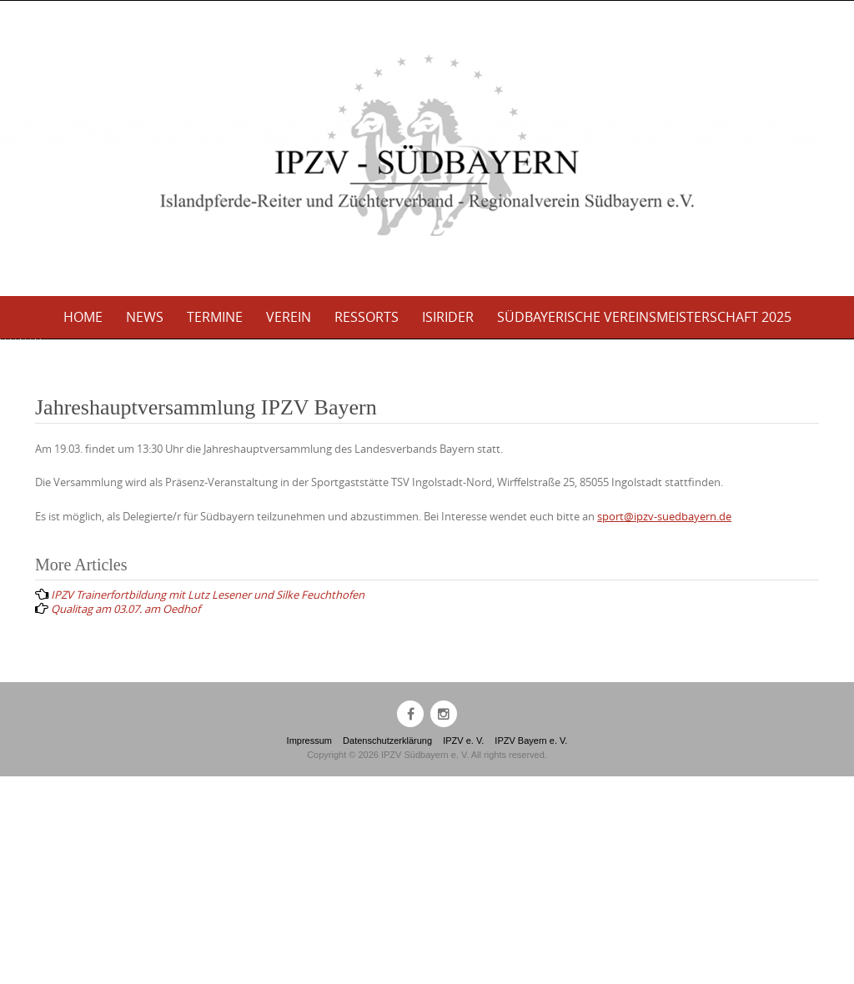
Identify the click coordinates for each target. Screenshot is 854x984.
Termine (215, 317)
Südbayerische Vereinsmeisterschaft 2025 (644, 317)
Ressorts (366, 317)
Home (83, 317)
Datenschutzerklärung (387, 948)
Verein (288, 317)
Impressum (309, 948)
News (144, 317)
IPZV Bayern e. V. (531, 948)
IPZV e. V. (463, 948)
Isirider (448, 317)
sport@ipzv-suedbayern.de (664, 723)
